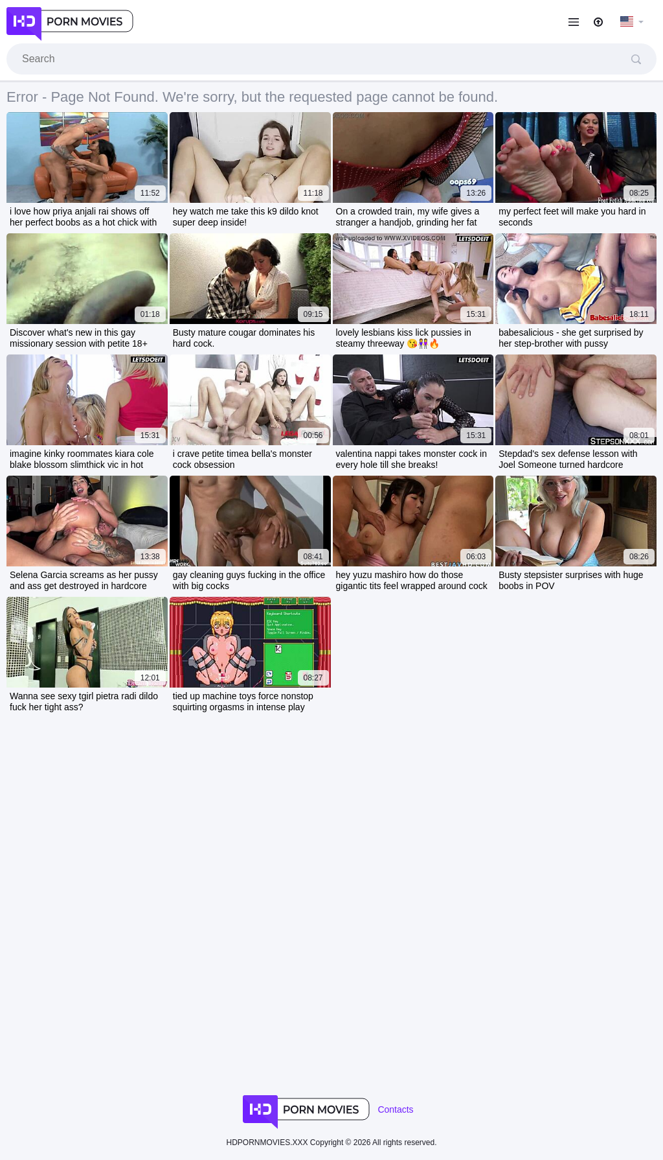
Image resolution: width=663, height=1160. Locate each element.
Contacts (395, 1109)
